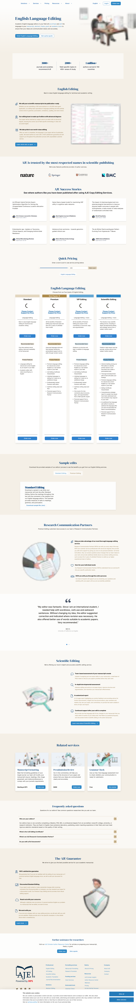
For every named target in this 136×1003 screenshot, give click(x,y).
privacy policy (32, 989)
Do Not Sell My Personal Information (91, 971)
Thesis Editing (50, 973)
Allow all (121, 981)
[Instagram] (25, 971)
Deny (121, 993)
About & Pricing (89, 950)
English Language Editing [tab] (68, 274)
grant (47, 26)
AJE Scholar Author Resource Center (57, 926)
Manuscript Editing (51, 976)
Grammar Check (70, 970)
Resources (57, 3)
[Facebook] (21, 971)
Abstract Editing (50, 970)
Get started (112, 769)
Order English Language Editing (27, 36)
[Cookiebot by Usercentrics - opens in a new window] (11, 999)
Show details (91, 999)
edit (61, 24)
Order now (115, 3)
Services (37, 3)
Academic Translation (52, 959)
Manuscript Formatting (71, 950)
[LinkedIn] (29, 971)
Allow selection (121, 987)
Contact (106, 956)
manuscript (30, 26)
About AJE (107, 950)
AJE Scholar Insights (90, 959)
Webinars (87, 965)
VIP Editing (49, 953)
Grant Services (69, 962)
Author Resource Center (91, 962)
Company (107, 953)
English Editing (50, 950)
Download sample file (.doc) (35, 487)
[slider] (39, 268)
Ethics (86, 975)
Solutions (25, 3)
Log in (106, 3)
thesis (43, 26)
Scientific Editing (50, 956)
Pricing (47, 3)
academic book (57, 26)
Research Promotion (71, 953)
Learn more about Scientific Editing (85, 705)
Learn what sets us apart (26, 145)
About (68, 3)
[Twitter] (17, 971)
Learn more (22, 905)
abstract (37, 26)
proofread (53, 24)
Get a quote (73, 933)
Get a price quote (47, 36)
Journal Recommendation (53, 961)
